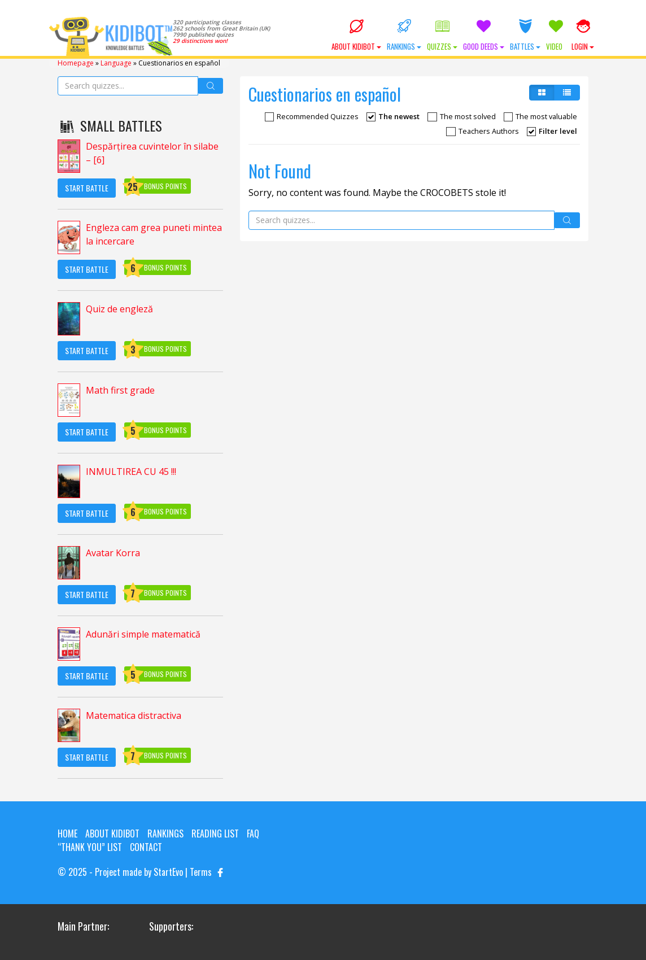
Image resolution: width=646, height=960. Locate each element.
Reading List (215, 833)
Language (116, 63)
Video (556, 35)
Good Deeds (483, 35)
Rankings (404, 35)
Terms (201, 872)
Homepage (76, 63)
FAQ (253, 833)
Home (67, 833)
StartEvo (168, 872)
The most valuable (540, 116)
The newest (393, 116)
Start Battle (86, 188)
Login (582, 35)
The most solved (461, 116)
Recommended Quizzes (312, 116)
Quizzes (442, 35)
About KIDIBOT (356, 35)
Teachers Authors (482, 131)
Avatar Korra (113, 553)
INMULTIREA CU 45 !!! (131, 471)
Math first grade (120, 390)
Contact (146, 847)
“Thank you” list (90, 847)
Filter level (552, 131)
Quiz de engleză (119, 309)
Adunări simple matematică (143, 634)
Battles (525, 35)
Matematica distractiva (133, 715)
